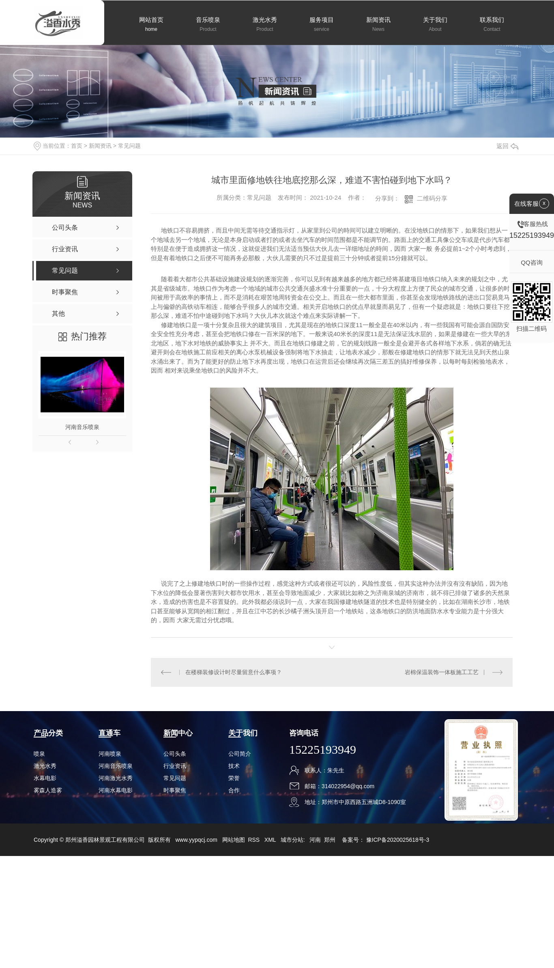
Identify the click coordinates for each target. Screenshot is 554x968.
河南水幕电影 (116, 790)
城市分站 (292, 839)
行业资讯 (174, 766)
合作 (234, 790)
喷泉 (39, 753)
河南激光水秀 (116, 778)
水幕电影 (45, 778)
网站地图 (233, 839)
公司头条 (174, 753)
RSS (254, 839)
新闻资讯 (100, 145)
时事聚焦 (174, 790)
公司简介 (239, 753)
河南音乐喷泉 (82, 427)
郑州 (329, 839)
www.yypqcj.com (196, 839)
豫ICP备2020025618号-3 (397, 839)
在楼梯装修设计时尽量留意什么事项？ (233, 672)
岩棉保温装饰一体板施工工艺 (442, 672)
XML (270, 839)
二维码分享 (432, 198)
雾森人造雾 (48, 790)
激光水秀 (45, 766)
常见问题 (129, 145)
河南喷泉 (110, 753)
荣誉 (234, 778)
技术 (234, 766)
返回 (507, 145)
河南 (315, 839)
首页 (76, 145)
